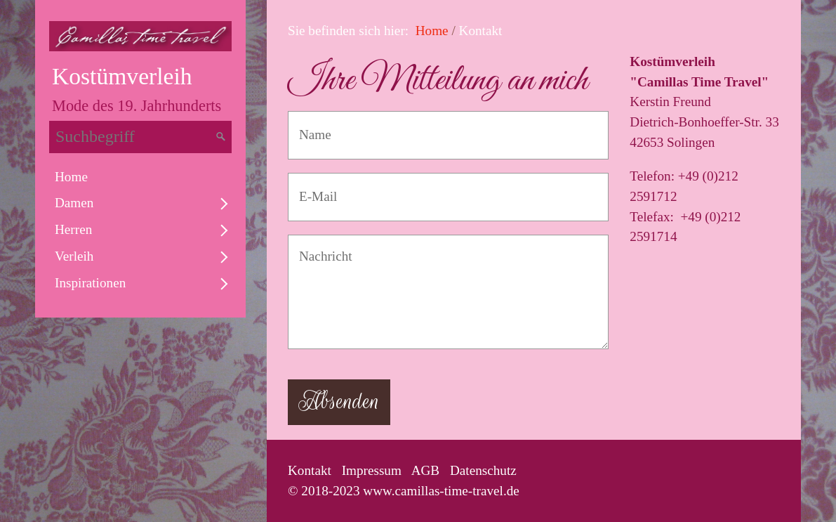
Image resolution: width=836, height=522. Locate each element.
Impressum (372, 470)
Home (71, 176)
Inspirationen (90, 282)
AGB (425, 470)
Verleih (74, 256)
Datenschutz (483, 470)
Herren (73, 229)
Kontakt (309, 470)
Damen (74, 202)
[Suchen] (221, 137)
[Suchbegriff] (140, 137)
